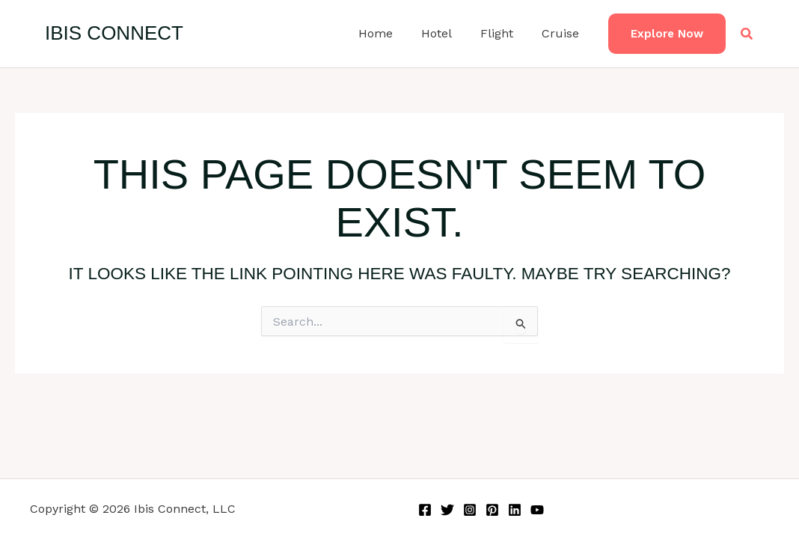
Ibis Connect (114, 33)
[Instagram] (470, 510)
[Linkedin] (514, 510)
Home (391, 33)
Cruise (562, 33)
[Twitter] (447, 510)
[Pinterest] (492, 510)
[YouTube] (537, 510)
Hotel (447, 33)
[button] (667, 34)
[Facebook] (425, 510)
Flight (503, 33)
